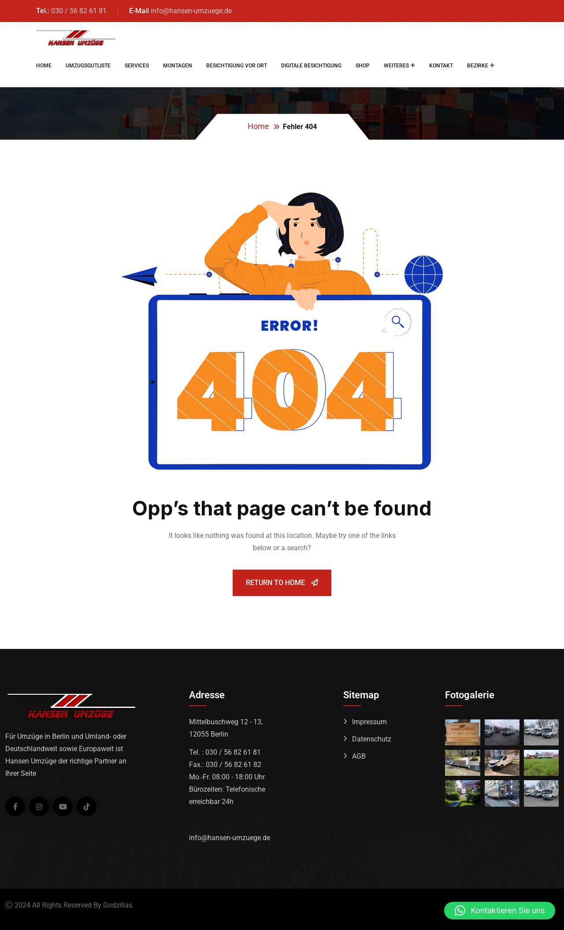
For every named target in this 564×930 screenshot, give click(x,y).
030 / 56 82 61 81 (79, 11)
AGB (359, 756)
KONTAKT (441, 66)
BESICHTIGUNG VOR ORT (236, 66)
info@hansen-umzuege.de (191, 11)
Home (258, 126)
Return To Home (282, 582)
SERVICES (137, 66)
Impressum (369, 722)
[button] (499, 910)
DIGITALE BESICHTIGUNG (311, 66)
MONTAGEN (177, 66)
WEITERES (396, 66)
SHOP (363, 66)
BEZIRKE (477, 66)
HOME (44, 66)
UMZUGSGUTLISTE (88, 66)
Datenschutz (371, 739)
